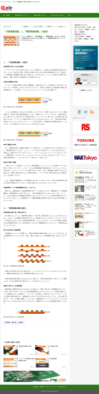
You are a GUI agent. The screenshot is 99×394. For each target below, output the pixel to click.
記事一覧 (14, 322)
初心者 (60, 26)
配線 (92, 39)
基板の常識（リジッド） (22, 15)
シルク (93, 29)
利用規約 (42, 386)
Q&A (69, 15)
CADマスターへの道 (57, 15)
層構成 (49, 26)
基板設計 (26, 26)
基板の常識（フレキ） (40, 15)
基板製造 (88, 36)
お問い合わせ (62, 386)
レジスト (80, 29)
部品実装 (82, 32)
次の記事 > (20, 322)
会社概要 (35, 386)
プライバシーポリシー (51, 386)
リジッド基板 (78, 39)
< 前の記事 (7, 322)
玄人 (94, 27)
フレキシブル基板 (37, 26)
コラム (76, 41)
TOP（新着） (7, 15)
